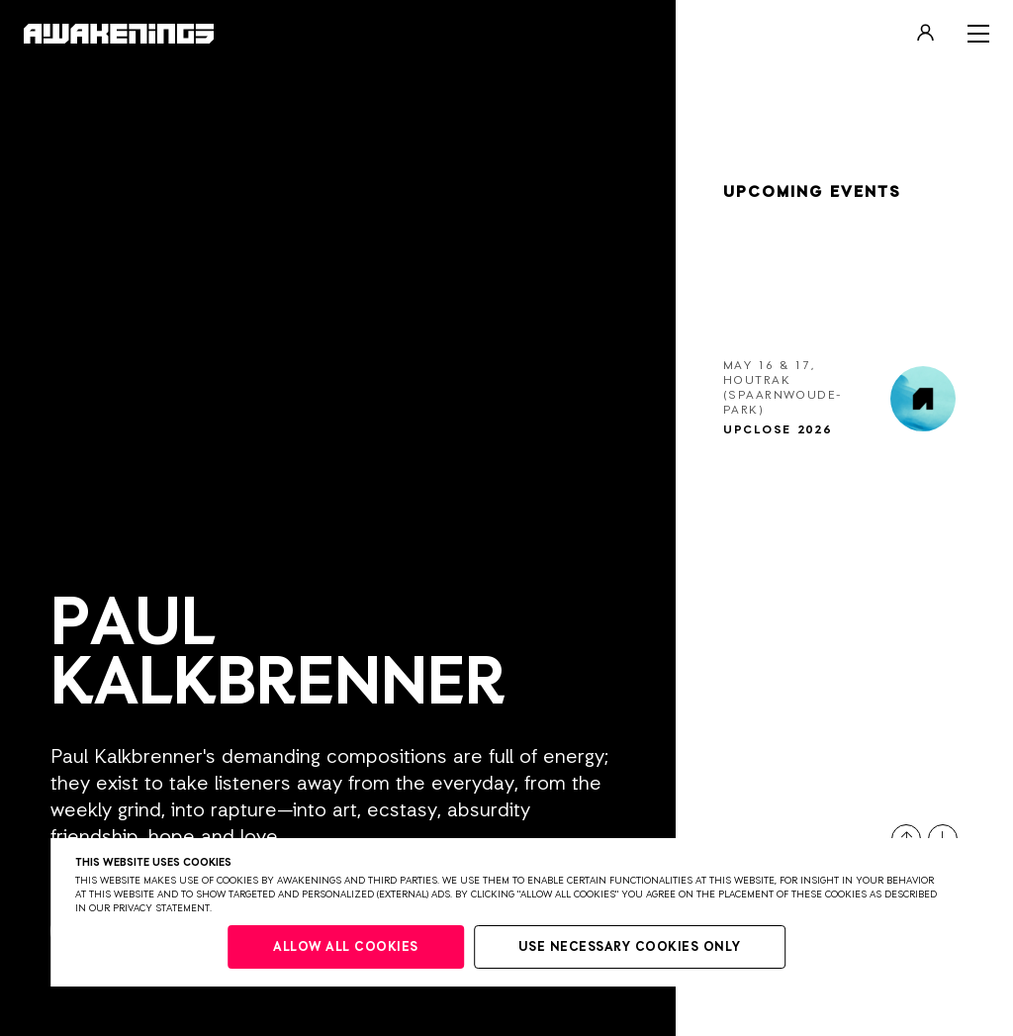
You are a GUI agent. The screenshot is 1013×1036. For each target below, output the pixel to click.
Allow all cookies (345, 947)
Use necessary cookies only (629, 947)
